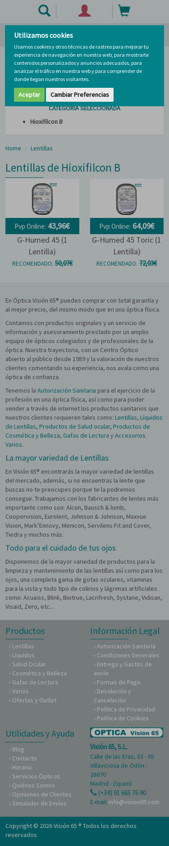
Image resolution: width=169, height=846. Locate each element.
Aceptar (29, 94)
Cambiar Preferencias (79, 94)
